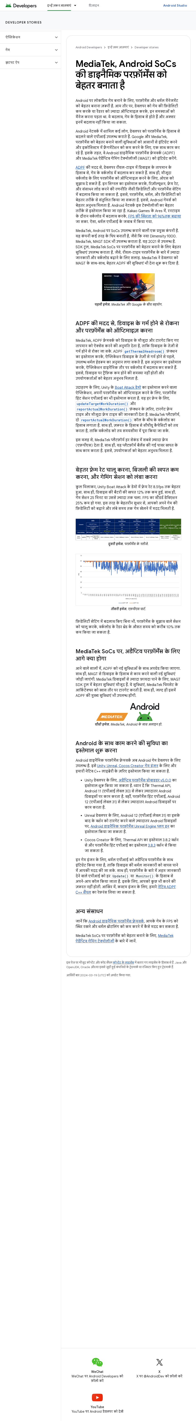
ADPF (80, 167)
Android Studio (175, 5)
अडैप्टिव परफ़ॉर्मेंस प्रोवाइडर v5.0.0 (145, 780)
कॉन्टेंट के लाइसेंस (123, 963)
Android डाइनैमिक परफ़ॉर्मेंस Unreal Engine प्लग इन (130, 826)
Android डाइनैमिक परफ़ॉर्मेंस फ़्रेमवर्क (116, 921)
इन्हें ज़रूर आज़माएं (118, 47)
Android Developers (89, 47)
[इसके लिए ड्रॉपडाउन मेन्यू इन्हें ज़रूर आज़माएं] (77, 5)
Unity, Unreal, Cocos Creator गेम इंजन (127, 766)
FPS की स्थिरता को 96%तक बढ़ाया (154, 216)
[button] (27, 37)
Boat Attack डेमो (128, 387)
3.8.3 (151, 845)
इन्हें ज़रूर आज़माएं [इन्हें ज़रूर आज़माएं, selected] (59, 5)
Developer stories (23, 22)
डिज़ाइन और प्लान (100, 5)
